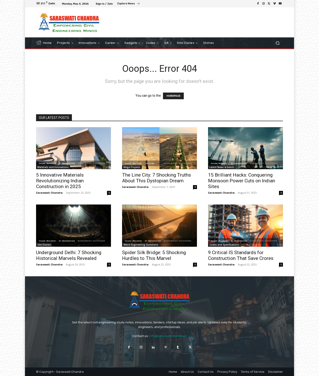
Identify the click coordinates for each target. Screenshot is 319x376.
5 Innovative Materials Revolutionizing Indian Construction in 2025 (60, 180)
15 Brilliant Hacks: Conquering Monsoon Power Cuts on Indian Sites (241, 180)
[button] (277, 43)
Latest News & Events (221, 167)
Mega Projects (131, 167)
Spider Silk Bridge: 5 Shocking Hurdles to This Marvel (154, 255)
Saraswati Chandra (49, 192)
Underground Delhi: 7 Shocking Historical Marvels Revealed (68, 255)
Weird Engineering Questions (140, 244)
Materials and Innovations (53, 167)
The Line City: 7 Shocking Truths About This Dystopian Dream (156, 177)
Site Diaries (44, 244)
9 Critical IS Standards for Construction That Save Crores (240, 255)
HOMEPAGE (173, 95)
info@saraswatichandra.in (168, 336)
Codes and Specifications (224, 244)
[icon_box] (128, 4)
